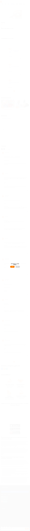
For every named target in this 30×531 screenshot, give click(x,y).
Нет (17, 266)
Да (12, 266)
